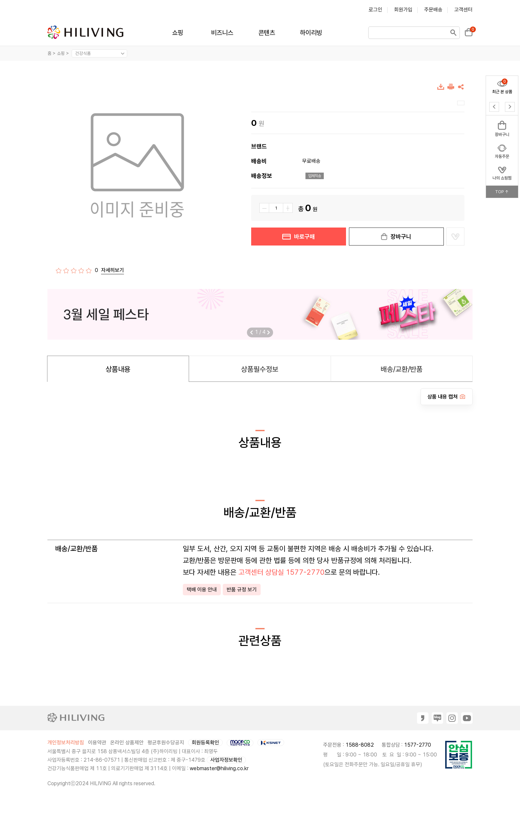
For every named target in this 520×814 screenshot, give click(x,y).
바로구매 (298, 236)
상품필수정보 (259, 369)
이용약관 (97, 742)
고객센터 (463, 10)
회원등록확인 (205, 742)
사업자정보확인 (226, 760)
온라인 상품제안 (127, 742)
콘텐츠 (266, 33)
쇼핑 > (63, 53)
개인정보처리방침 (65, 742)
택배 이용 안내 (202, 589)
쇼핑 (177, 33)
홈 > (51, 53)
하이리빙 (311, 33)
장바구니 (396, 236)
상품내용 (118, 369)
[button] (268, 332)
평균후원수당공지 (165, 742)
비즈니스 (222, 33)
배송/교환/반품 (402, 369)
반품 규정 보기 (242, 589)
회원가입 (403, 10)
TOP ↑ (502, 191)
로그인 (375, 10)
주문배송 (433, 10)
